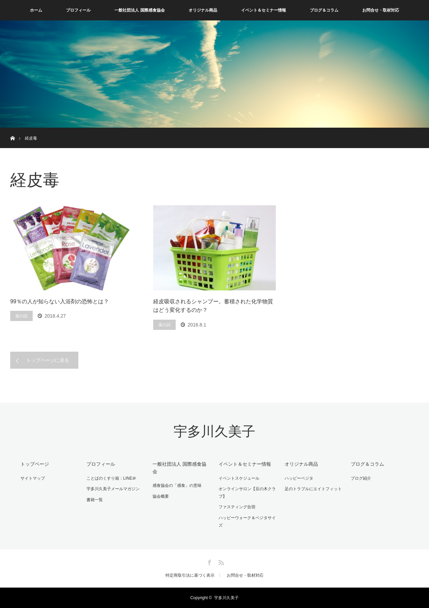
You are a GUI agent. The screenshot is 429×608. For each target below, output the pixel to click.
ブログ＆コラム (324, 10)
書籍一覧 (94, 499)
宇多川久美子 (214, 431)
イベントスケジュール (239, 478)
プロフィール (78, 10)
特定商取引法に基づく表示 (189, 575)
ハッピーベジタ (299, 478)
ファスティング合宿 (237, 507)
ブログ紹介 (361, 478)
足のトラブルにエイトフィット (313, 488)
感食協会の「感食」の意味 (177, 485)
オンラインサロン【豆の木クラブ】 (247, 492)
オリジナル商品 (203, 10)
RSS (220, 561)
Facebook (209, 561)
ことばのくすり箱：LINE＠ (111, 478)
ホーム (36, 10)
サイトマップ (32, 478)
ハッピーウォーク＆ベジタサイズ (247, 521)
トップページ (34, 464)
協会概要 (161, 496)
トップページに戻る (47, 360)
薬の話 (21, 316)
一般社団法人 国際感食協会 (139, 10)
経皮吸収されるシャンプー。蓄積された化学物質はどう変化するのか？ (213, 306)
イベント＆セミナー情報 (263, 10)
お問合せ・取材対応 (380, 10)
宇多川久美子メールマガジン (113, 488)
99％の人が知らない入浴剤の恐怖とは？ (59, 301)
